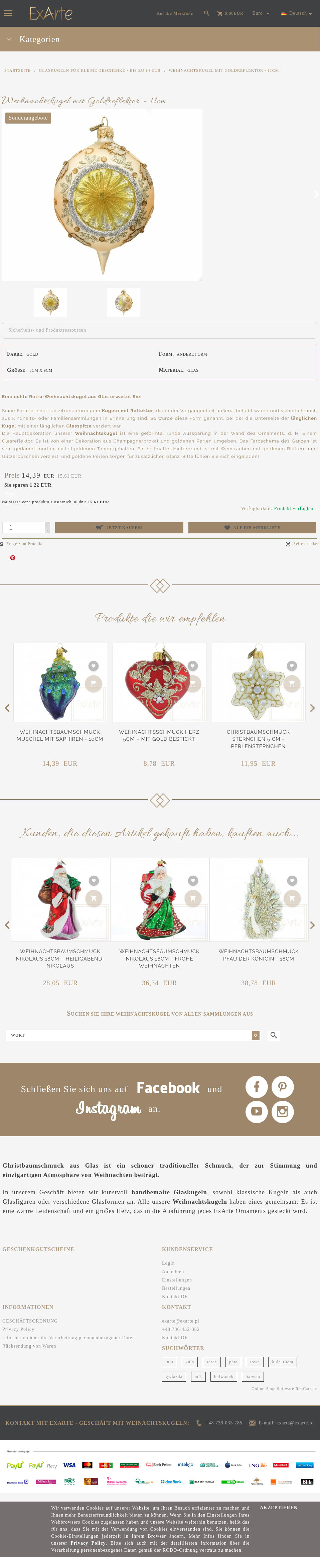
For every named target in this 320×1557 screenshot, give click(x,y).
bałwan (253, 1385)
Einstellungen (177, 1288)
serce (211, 1370)
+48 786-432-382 (181, 1338)
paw (233, 1370)
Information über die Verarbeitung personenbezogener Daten (68, 1346)
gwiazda (174, 1385)
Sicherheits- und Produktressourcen (47, 330)
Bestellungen (176, 1297)
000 (169, 1370)
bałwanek (223, 1385)
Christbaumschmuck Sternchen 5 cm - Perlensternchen (258, 739)
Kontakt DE (175, 1305)
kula (189, 1370)
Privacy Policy (18, 1338)
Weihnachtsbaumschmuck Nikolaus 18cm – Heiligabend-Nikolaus (60, 958)
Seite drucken (303, 543)
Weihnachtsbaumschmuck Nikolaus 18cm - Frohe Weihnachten (159, 958)
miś (198, 1385)
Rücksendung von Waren (29, 1354)
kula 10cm (282, 1370)
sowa (255, 1370)
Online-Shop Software (273, 1397)
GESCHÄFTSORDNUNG (30, 1329)
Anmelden (173, 1280)
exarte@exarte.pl (180, 1329)
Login (168, 1271)
